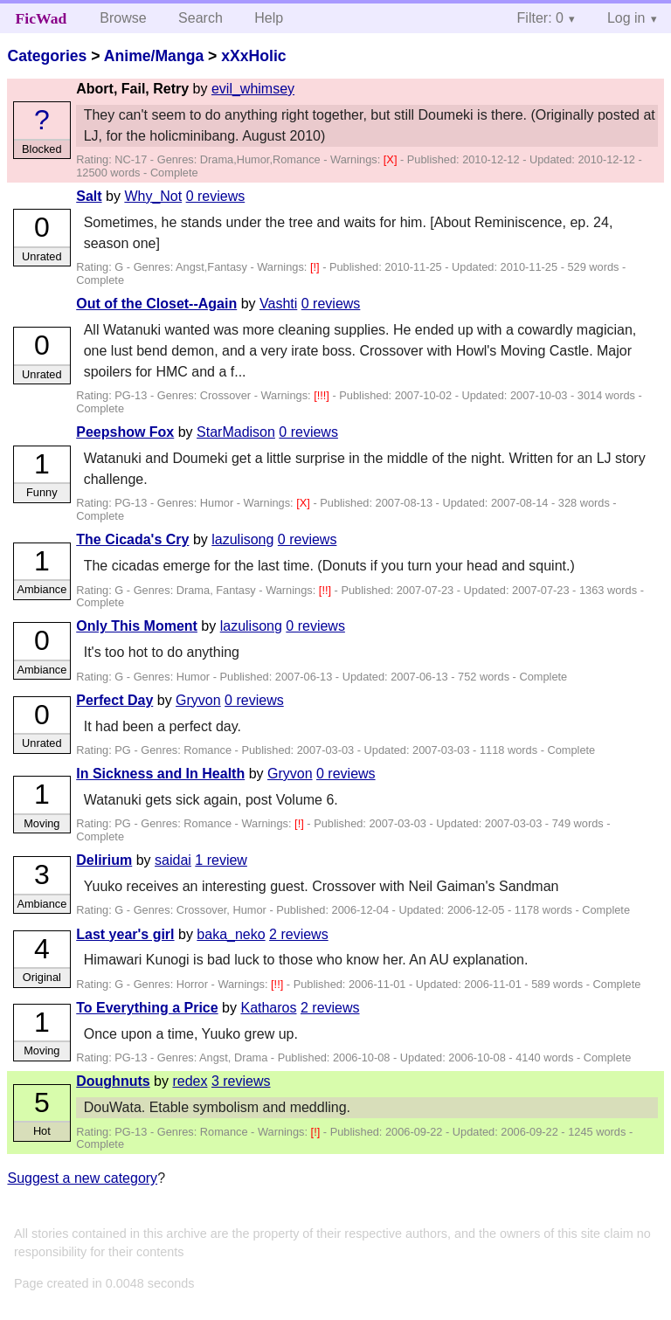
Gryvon (198, 700)
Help (268, 17)
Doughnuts (112, 1081)
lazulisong (242, 539)
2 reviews (299, 934)
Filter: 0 (540, 17)
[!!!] (323, 395)
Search (200, 17)
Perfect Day (114, 700)
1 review (221, 860)
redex (189, 1081)
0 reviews (216, 196)
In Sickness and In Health (160, 773)
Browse (123, 17)
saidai (173, 860)
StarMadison (236, 432)
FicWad (41, 18)
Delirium (104, 860)
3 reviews (241, 1081)
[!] (316, 266)
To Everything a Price (147, 1007)
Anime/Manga (154, 56)
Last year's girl (125, 934)
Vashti (278, 303)
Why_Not (153, 196)
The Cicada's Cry (132, 539)
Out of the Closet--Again (156, 303)
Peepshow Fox (125, 432)
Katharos (268, 1007)
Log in (626, 17)
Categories (46, 56)
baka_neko (231, 934)
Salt (88, 196)
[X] (392, 159)
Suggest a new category (82, 1178)
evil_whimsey (252, 88)
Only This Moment (136, 626)
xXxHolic (253, 56)
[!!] (327, 590)
